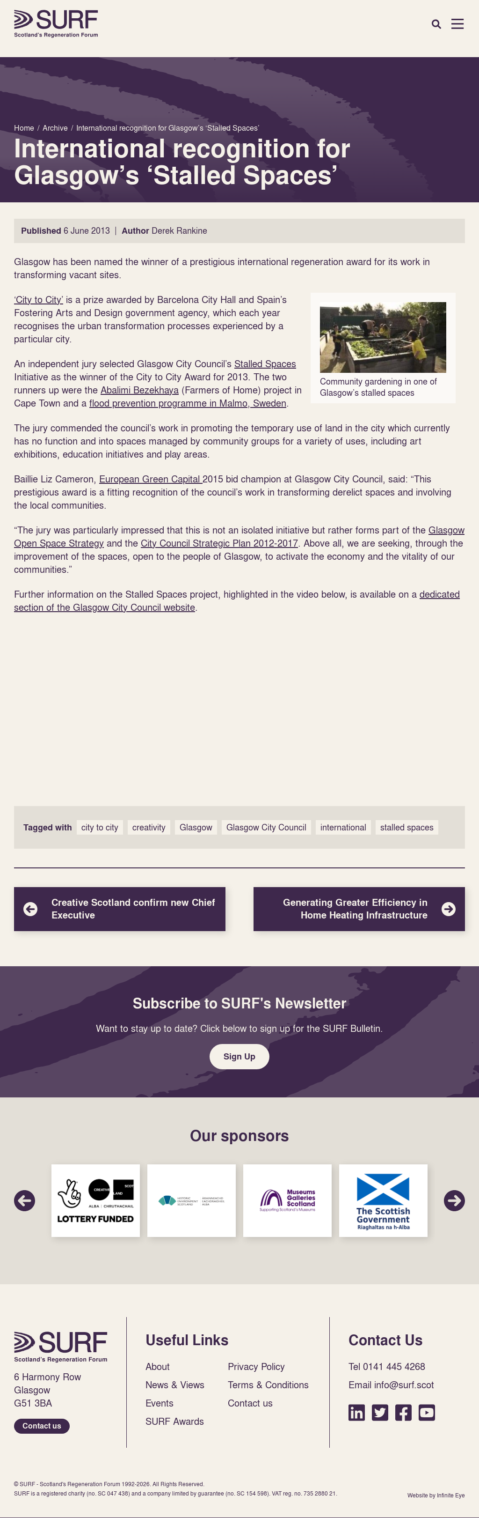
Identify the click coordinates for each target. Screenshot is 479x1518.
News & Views (174, 1384)
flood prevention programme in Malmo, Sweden (187, 402)
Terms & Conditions (268, 1384)
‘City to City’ (38, 299)
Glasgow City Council (266, 827)
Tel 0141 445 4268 (386, 1366)
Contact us (41, 1426)
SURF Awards (174, 1421)
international (343, 827)
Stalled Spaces (265, 363)
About (157, 1366)
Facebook (403, 1412)
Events (159, 1402)
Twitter (380, 1412)
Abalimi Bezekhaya (140, 389)
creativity (149, 827)
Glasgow (196, 827)
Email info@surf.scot (391, 1384)
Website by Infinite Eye (436, 1495)
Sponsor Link (95, 1200)
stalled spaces (407, 827)
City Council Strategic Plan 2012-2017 (219, 542)
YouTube (427, 1412)
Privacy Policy (256, 1366)
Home (56, 23)
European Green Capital (151, 478)
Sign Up (239, 1056)
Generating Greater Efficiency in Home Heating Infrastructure (359, 909)
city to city (99, 827)
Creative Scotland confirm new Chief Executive (119, 909)
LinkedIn (356, 1412)
